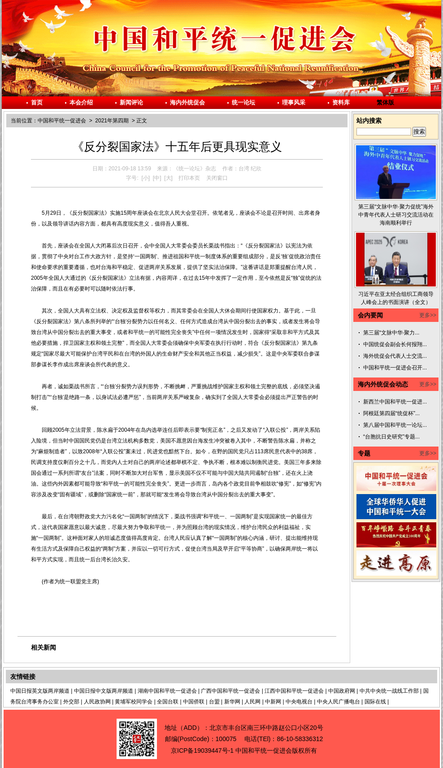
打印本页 (189, 178)
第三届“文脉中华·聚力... (391, 333)
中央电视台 (299, 702)
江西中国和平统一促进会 (294, 691)
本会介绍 (81, 102)
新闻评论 (131, 102)
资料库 (341, 102)
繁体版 (385, 102)
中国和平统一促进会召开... (395, 367)
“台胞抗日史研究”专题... (391, 437)
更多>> (427, 315)
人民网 (252, 702)
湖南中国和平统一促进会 (167, 691)
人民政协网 (97, 702)
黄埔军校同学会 (133, 702)
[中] (157, 178)
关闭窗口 (217, 178)
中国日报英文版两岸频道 (39, 691)
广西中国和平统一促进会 (230, 691)
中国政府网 (341, 691)
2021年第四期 (112, 120)
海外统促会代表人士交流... (395, 356)
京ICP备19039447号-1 (202, 750)
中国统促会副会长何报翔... (395, 344)
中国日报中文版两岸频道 (103, 691)
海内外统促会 (187, 102)
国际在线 (375, 702)
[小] (145, 178)
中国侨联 (193, 702)
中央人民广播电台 (338, 702)
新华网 (232, 702)
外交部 (71, 702)
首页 (37, 102)
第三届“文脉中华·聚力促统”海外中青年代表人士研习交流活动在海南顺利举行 (396, 215)
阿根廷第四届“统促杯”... (391, 413)
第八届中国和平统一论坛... (395, 425)
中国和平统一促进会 (62, 120)
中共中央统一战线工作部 (389, 691)
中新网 (273, 702)
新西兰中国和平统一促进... (395, 402)
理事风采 (293, 102)
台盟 (214, 702)
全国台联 (167, 702)
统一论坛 (243, 102)
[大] (168, 178)
